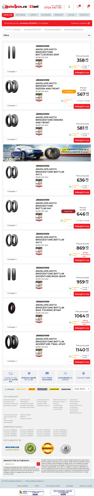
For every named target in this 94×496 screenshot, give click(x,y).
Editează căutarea (79, 23)
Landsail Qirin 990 (43, 400)
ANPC (37, 486)
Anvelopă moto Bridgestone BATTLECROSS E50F (47, 52)
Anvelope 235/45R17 (27, 430)
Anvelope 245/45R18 (43, 434)
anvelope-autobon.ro (15, 481)
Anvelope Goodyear (10, 405)
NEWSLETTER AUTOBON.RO (16, 460)
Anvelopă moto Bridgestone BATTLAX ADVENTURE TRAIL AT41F (50, 342)
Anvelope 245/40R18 (43, 436)
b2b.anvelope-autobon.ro (35, 481)
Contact (84, 15)
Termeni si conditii (86, 486)
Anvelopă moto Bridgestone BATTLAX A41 (46, 206)
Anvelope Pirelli (9, 401)
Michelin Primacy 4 (59, 401)
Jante (33, 15)
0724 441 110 (52, 7)
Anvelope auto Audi (26, 403)
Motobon (20, 15)
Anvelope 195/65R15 (10, 434)
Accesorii (46, 15)
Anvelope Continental (11, 403)
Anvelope (7, 15)
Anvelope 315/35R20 (60, 436)
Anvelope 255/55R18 (43, 430)
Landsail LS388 (42, 403)
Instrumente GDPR (53, 486)
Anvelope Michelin (10, 400)
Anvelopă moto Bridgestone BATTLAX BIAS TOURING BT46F (50, 308)
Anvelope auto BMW (27, 405)
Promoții (59, 15)
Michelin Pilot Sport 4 (60, 400)
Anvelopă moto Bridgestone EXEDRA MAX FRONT (48, 86)
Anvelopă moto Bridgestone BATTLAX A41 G (50, 172)
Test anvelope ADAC (10, 415)
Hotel (71, 15)
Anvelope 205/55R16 (10, 430)
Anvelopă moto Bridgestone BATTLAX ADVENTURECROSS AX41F (51, 274)
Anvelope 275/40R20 (60, 432)
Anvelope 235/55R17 (27, 434)
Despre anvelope (26, 418)
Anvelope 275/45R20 (60, 434)
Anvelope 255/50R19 (60, 430)
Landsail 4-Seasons (43, 405)
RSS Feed (69, 486)
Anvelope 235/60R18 (43, 432)
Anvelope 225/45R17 (10, 432)
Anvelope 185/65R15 (10, 436)
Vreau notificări (22, 486)
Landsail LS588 (42, 401)
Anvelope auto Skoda (27, 407)
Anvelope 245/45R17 (27, 436)
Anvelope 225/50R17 (27, 432)
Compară (12, 71)
